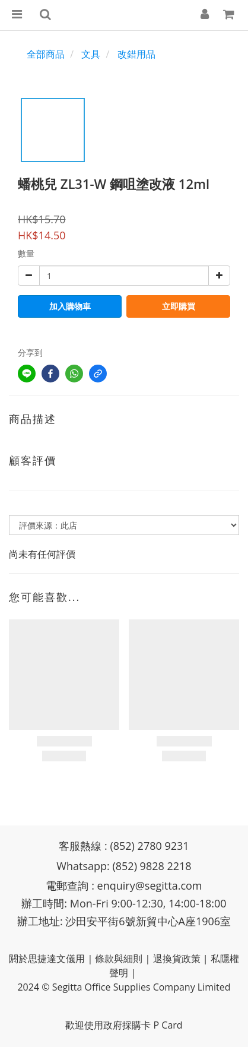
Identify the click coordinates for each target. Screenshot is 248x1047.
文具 (90, 54)
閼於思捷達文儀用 (47, 958)
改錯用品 (136, 54)
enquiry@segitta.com (149, 885)
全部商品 (46, 54)
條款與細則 (118, 958)
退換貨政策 (177, 958)
